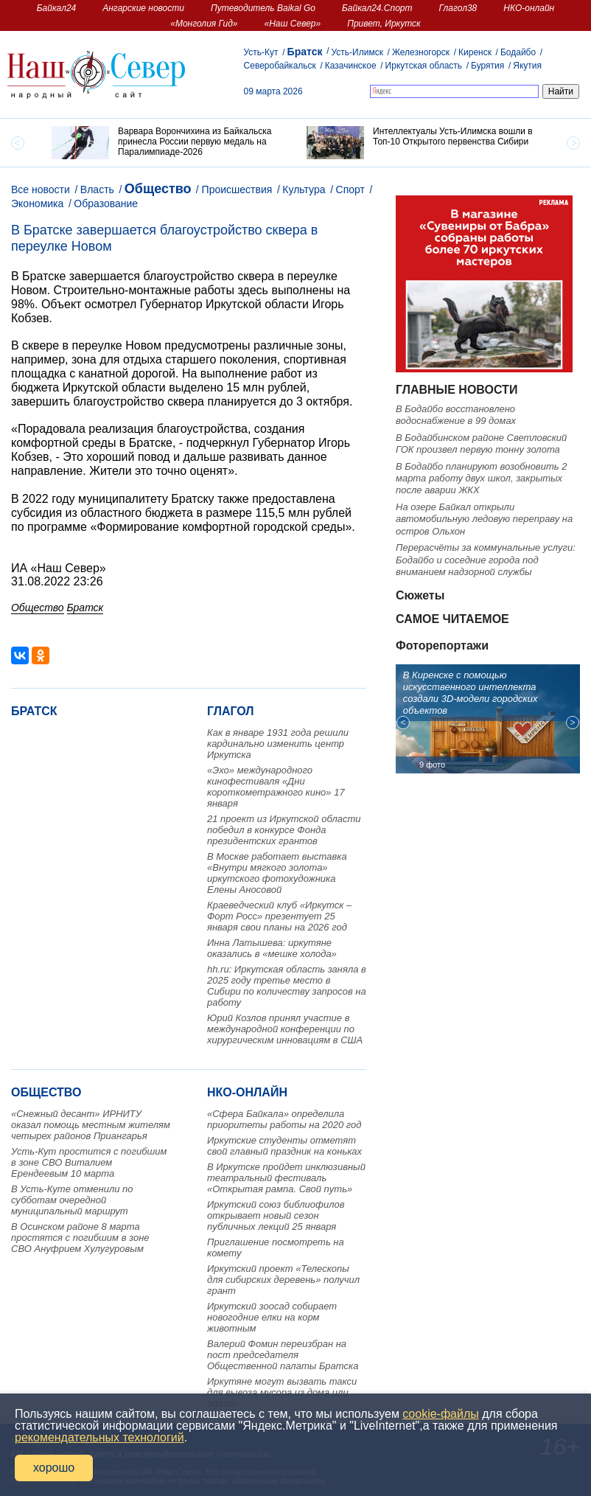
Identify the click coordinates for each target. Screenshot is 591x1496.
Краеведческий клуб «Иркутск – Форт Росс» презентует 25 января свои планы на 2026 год (279, 916)
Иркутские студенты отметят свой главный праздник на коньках (284, 1146)
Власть (97, 189)
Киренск (475, 52)
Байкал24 (56, 8)
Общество (158, 188)
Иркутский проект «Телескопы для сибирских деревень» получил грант (283, 1279)
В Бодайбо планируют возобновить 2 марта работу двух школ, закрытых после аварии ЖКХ (481, 478)
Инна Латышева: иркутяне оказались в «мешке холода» (272, 948)
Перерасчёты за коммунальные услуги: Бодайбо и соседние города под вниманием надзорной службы (486, 559)
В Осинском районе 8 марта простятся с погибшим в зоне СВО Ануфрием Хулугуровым (80, 1237)
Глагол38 (458, 8)
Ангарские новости (143, 8)
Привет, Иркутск (384, 23)
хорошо (53, 1467)
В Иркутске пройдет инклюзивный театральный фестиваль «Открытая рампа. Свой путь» (286, 1177)
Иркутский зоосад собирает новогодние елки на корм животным (272, 1317)
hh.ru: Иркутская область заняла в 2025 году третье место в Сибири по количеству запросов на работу (286, 986)
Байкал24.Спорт (377, 8)
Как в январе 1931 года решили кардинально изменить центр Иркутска (278, 743)
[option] (168, 142)
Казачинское (351, 65)
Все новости (40, 189)
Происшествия (237, 189)
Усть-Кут (261, 52)
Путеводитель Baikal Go (263, 8)
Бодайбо (518, 52)
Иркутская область (424, 65)
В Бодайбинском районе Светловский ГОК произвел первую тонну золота (481, 443)
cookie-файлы (440, 1414)
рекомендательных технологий (99, 1437)
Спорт (350, 189)
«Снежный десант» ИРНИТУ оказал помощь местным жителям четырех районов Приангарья (90, 1124)
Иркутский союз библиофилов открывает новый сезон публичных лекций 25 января (276, 1215)
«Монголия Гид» (203, 23)
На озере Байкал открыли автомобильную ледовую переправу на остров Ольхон (484, 519)
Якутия (527, 65)
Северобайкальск (280, 65)
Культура (303, 189)
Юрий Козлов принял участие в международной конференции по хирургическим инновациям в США (285, 1029)
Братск (305, 52)
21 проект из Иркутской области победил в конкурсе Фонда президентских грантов (284, 829)
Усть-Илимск (356, 52)
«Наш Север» (293, 23)
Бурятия (487, 65)
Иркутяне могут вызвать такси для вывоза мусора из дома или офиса (282, 1392)
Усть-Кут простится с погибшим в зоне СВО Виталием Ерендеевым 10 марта (89, 1162)
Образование (106, 203)
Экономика (37, 203)
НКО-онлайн (528, 8)
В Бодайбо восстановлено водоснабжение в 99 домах (456, 414)
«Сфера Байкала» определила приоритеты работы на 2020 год (284, 1119)
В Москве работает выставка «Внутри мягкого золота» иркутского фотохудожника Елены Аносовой (277, 873)
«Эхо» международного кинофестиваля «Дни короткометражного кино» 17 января (276, 787)
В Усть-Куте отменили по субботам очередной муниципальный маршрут (72, 1200)
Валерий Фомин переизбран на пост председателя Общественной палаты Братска (282, 1354)
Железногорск (421, 52)
